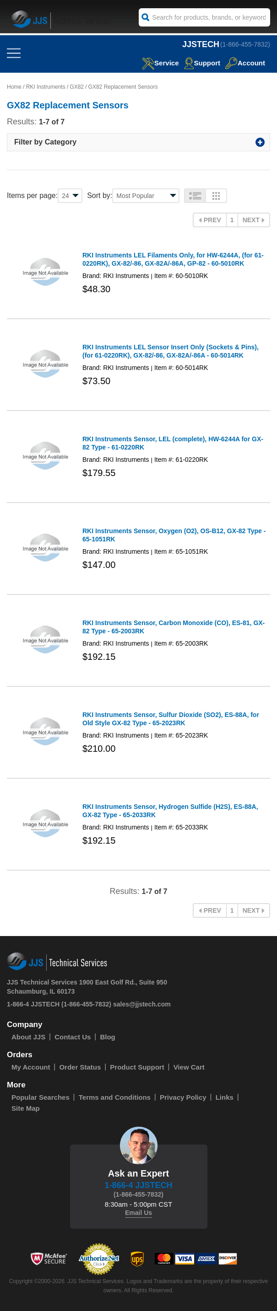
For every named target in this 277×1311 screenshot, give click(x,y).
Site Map (25, 1108)
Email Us (138, 1212)
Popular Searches (40, 1097)
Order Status (80, 1067)
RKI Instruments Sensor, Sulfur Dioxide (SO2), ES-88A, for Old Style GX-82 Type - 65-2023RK (170, 719)
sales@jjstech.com (142, 1004)
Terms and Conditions (115, 1097)
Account (245, 63)
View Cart (189, 1067)
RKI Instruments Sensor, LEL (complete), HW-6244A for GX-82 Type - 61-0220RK (172, 443)
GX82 (77, 87)
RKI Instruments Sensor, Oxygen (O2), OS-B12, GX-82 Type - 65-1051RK (174, 535)
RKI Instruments (45, 87)
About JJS (28, 1037)
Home (14, 87)
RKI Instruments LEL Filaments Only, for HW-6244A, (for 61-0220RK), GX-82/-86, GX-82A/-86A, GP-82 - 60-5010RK (173, 259)
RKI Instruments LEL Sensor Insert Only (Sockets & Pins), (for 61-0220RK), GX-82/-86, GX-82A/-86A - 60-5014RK (170, 351)
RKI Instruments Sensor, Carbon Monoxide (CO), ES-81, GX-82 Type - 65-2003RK (173, 627)
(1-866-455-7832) (245, 44)
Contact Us (72, 1037)
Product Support (137, 1067)
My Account (30, 1067)
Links (225, 1097)
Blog (107, 1037)
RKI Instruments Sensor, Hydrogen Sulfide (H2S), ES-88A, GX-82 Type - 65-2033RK (170, 811)
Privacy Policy (183, 1097)
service (160, 63)
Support (202, 63)
